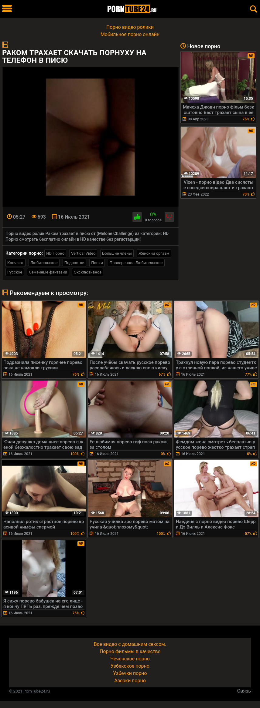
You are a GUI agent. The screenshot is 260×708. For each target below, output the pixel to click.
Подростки (74, 262)
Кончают (15, 262)
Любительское (44, 262)
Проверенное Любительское (136, 262)
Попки (97, 262)
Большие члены (117, 253)
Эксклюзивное (87, 272)
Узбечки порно (130, 673)
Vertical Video (83, 253)
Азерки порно (130, 680)
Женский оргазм (154, 253)
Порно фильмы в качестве (130, 651)
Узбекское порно (130, 666)
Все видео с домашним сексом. (130, 644)
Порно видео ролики (130, 27)
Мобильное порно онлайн (130, 34)
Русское (14, 272)
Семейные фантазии (48, 272)
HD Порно (55, 253)
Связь (244, 691)
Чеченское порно (130, 659)
